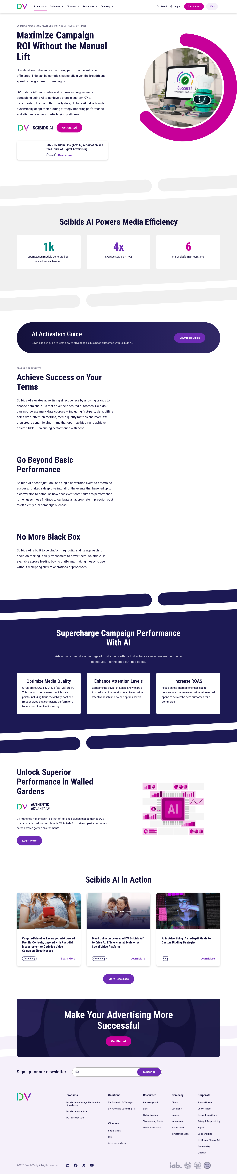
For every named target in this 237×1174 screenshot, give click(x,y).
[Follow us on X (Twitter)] (84, 1165)
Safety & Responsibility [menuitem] (209, 1121)
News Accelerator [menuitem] (152, 1127)
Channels (71, 6)
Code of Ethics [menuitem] (205, 1134)
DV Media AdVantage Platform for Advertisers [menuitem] (83, 1103)
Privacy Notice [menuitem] (205, 1102)
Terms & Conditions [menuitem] (207, 1115)
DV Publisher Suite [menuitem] (75, 1117)
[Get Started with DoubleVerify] (194, 6)
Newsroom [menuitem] (177, 1121)
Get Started (69, 127)
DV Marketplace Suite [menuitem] (76, 1111)
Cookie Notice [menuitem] (205, 1108)
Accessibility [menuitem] (204, 1146)
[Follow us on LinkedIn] (68, 1165)
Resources (89, 6)
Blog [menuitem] (145, 1108)
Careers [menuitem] (176, 1115)
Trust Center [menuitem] (178, 1127)
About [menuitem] (175, 1102)
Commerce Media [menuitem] (117, 1143)
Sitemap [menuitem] (202, 1152)
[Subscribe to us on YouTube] (92, 1165)
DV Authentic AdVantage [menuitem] (120, 1102)
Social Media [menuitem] (114, 1130)
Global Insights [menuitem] (150, 1115)
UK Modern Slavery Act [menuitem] (209, 1140)
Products (39, 6)
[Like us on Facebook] (76, 1165)
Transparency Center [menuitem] (153, 1121)
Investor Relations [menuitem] (181, 1134)
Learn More (29, 840)
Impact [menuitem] (201, 1127)
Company (106, 6)
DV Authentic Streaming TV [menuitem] (121, 1108)
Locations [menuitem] (177, 1108)
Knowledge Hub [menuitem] (150, 1102)
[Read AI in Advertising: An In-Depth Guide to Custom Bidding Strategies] (208, 958)
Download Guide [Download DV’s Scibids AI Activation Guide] (190, 337)
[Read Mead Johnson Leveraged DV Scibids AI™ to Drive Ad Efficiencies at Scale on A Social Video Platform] (138, 958)
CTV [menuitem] (110, 1137)
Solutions (55, 6)
